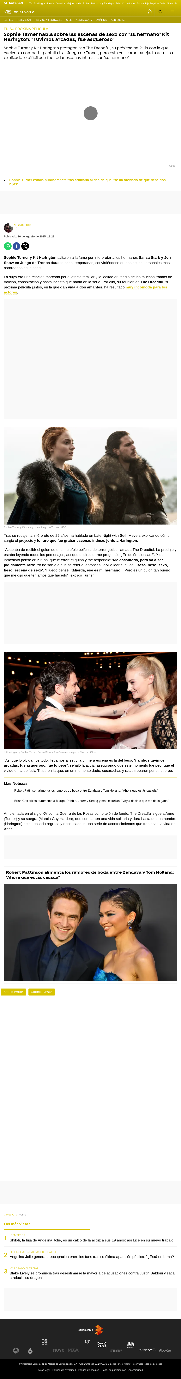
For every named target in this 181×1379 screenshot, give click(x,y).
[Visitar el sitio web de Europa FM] (116, 1351)
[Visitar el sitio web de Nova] (59, 1350)
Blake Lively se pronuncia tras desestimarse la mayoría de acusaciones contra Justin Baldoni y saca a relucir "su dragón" (92, 1275)
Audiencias (118, 20)
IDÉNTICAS (17, 1235)
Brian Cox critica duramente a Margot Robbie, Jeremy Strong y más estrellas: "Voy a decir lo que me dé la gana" (91, 800)
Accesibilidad (136, 1370)
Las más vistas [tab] (17, 1224)
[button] (159, 11)
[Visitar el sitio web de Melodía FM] (130, 1345)
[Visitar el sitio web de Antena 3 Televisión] (16, 1351)
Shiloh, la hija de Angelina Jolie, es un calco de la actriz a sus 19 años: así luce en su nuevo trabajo (91, 1240)
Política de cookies (88, 1370)
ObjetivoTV (10, 1214)
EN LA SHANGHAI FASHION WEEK (33, 1252)
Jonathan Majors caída (68, 3)
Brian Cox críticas (125, 3)
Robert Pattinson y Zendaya (98, 3)
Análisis (101, 20)
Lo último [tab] (101, 1224)
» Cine (22, 1214)
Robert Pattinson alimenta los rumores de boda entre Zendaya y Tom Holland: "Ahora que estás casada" (86, 790)
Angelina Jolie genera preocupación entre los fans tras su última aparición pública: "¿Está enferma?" (92, 1257)
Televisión (24, 20)
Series (8, 20)
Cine (69, 20)
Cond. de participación (113, 1370)
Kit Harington (13, 992)
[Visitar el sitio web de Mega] (73, 1350)
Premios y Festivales (48, 20)
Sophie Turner (41, 992)
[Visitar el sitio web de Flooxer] (165, 1351)
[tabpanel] (90, 1257)
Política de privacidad (64, 1370)
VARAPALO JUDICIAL (24, 1269)
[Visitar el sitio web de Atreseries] (88, 1342)
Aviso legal (44, 1370)
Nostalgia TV (84, 20)
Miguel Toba (23, 225)
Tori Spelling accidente (41, 3)
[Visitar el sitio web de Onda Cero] (102, 1345)
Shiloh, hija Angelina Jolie (151, 3)
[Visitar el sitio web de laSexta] (30, 1351)
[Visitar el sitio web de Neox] (44, 1342)
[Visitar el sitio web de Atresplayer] (148, 1350)
